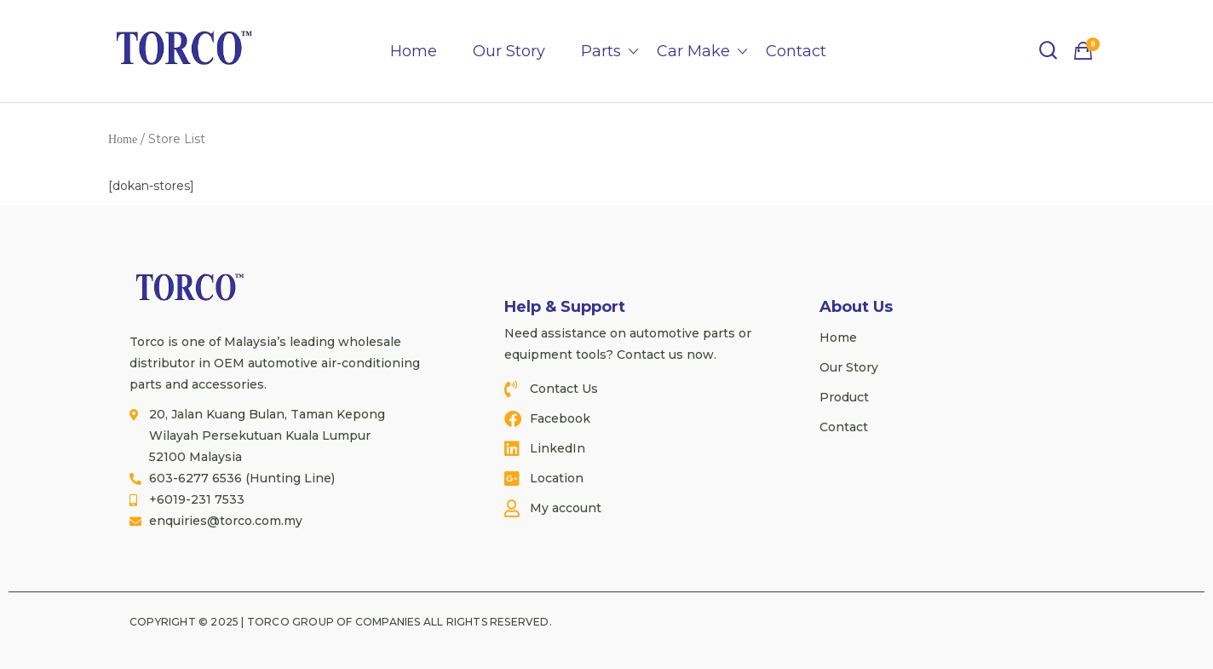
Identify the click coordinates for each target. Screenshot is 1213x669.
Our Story (509, 51)
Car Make (693, 51)
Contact (796, 51)
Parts (601, 51)
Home (413, 51)
